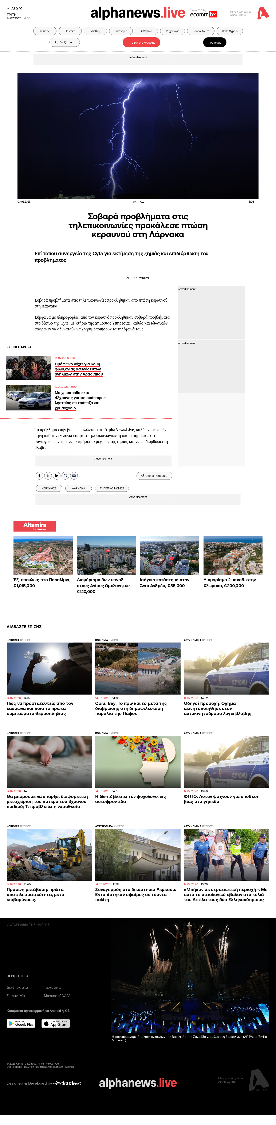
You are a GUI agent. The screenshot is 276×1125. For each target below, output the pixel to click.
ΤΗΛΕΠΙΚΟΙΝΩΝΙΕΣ (112, 488)
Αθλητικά (146, 30)
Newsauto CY (201, 30)
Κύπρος (45, 30)
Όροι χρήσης (14, 1066)
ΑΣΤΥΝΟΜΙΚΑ (192, 640)
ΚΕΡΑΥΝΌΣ (49, 488)
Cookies (70, 1066)
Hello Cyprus (229, 30)
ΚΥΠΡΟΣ (25, 640)
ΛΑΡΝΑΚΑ (78, 488)
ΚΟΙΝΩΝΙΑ (13, 640)
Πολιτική (70, 30)
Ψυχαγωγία (173, 30)
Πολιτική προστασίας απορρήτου (43, 1066)
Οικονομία (121, 30)
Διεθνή (95, 30)
